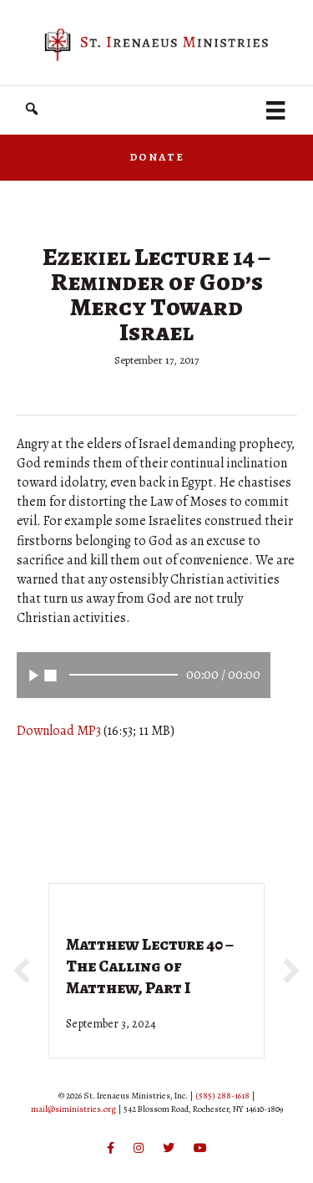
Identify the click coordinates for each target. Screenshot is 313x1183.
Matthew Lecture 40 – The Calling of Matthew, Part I (150, 966)
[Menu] (275, 110)
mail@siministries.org (73, 1109)
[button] (31, 109)
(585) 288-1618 (222, 1095)
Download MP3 (59, 731)
